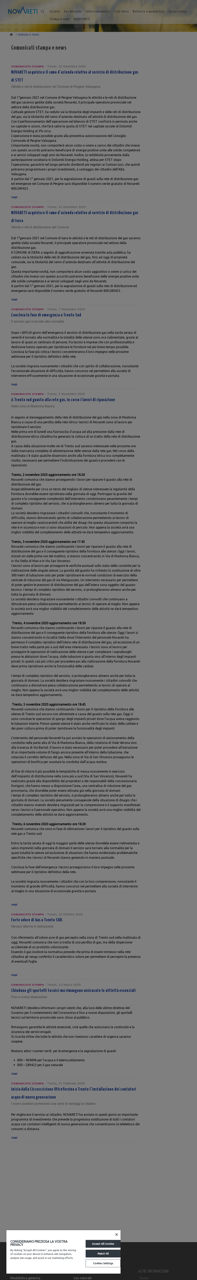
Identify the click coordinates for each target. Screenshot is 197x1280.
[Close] (116, 1234)
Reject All (103, 1253)
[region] (63, 1252)
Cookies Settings (103, 1263)
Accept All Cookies (103, 1243)
